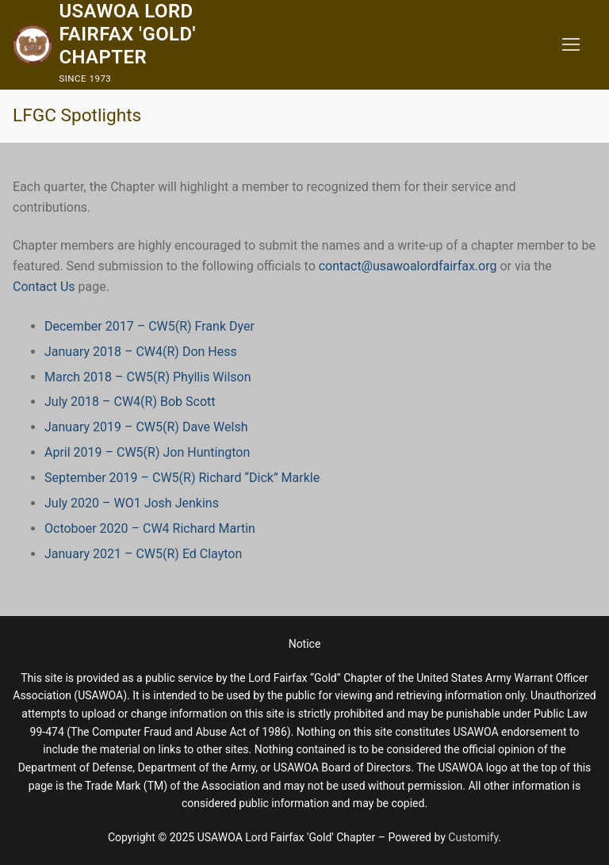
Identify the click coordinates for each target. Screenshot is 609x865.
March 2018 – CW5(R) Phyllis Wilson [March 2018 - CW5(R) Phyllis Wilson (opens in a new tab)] (147, 377)
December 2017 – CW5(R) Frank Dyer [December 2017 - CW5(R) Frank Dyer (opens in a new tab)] (149, 326)
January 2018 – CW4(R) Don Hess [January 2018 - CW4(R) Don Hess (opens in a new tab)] (140, 351)
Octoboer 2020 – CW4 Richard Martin (149, 528)
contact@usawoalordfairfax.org (408, 266)
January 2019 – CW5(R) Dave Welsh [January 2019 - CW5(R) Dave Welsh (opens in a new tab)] (145, 426)
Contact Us (44, 286)
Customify (473, 837)
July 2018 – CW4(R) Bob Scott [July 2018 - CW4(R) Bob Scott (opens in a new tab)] (129, 401)
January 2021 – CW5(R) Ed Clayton (143, 553)
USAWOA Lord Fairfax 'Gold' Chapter (127, 34)
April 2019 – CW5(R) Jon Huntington (147, 452)
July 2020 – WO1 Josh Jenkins (131, 503)
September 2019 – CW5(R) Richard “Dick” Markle (182, 477)
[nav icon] (571, 45)
